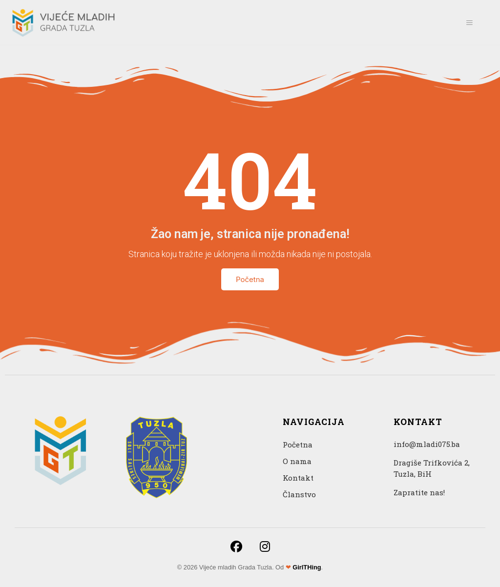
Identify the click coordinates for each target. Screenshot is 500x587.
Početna (250, 279)
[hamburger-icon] (469, 23)
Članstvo (299, 494)
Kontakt (298, 478)
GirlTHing (306, 567)
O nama (297, 461)
